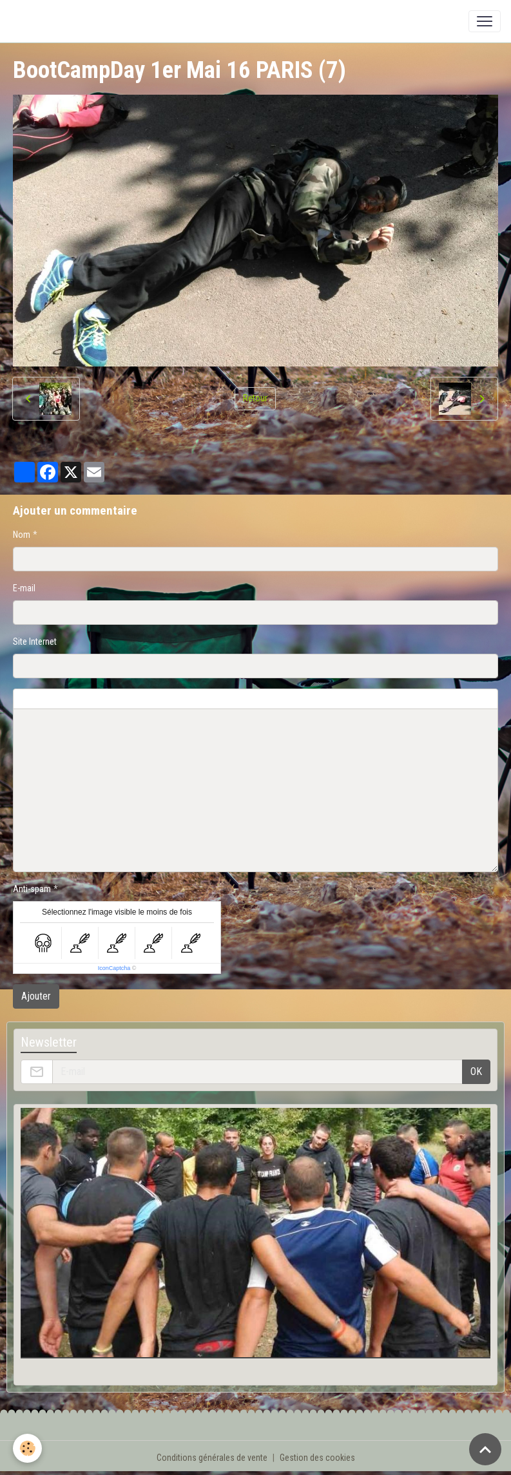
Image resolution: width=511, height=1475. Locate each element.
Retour (255, 398)
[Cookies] (27, 1448)
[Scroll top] (485, 1449)
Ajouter (36, 996)
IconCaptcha (114, 968)
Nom (21, 534)
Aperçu (323, 698)
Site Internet (35, 641)
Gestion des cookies (317, 1457)
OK (476, 1071)
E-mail (24, 588)
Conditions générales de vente (212, 1457)
